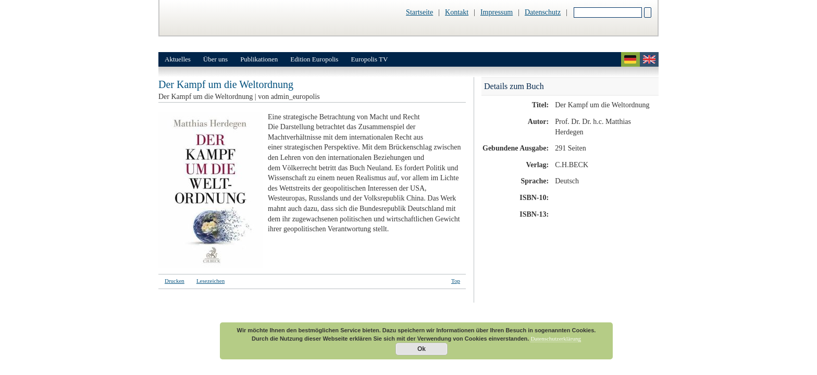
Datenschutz (543, 12)
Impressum (496, 12)
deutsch (630, 59)
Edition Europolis (314, 59)
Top (455, 281)
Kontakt (456, 12)
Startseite (419, 12)
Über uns (215, 59)
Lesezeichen (210, 281)
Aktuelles (178, 59)
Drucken (174, 281)
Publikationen (259, 59)
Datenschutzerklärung (555, 338)
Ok (421, 349)
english (649, 59)
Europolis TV (369, 59)
